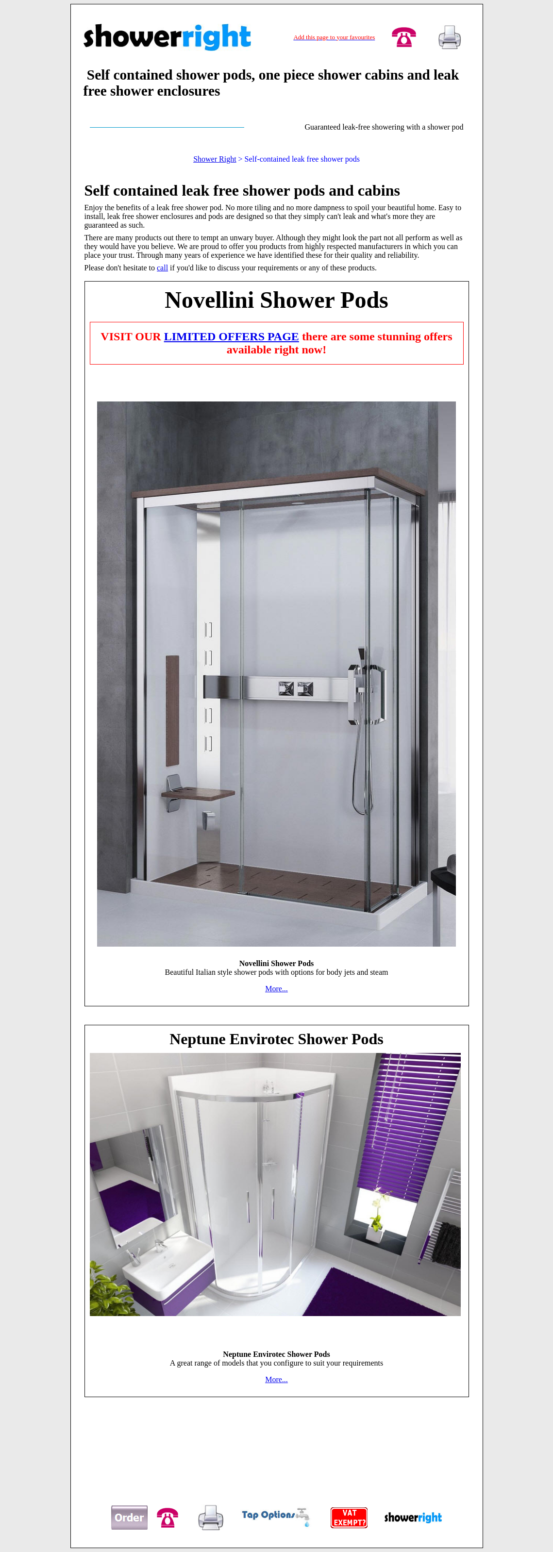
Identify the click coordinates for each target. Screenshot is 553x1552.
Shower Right (214, 159)
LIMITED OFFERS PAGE (231, 336)
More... (276, 989)
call (162, 268)
